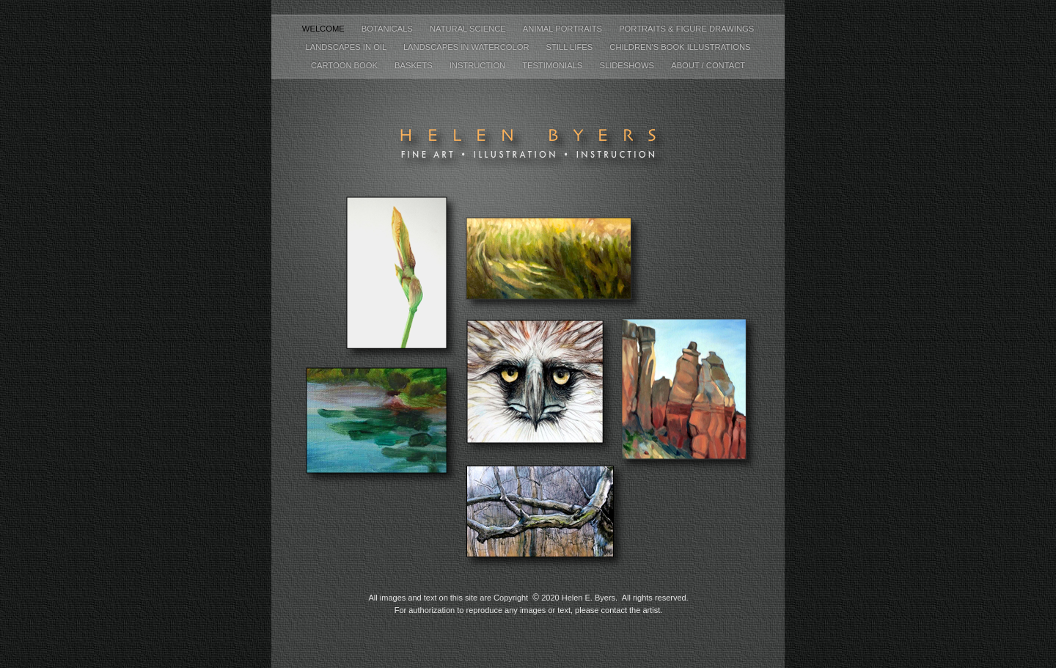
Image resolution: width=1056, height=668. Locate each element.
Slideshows (627, 65)
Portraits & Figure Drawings (686, 28)
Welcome (324, 28)
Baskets (415, 65)
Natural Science (469, 28)
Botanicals (388, 28)
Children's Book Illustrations (679, 47)
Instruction (479, 65)
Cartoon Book (345, 65)
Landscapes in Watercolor (467, 47)
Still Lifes (570, 47)
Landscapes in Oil (347, 47)
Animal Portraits (563, 28)
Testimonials (553, 65)
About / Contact (708, 65)
